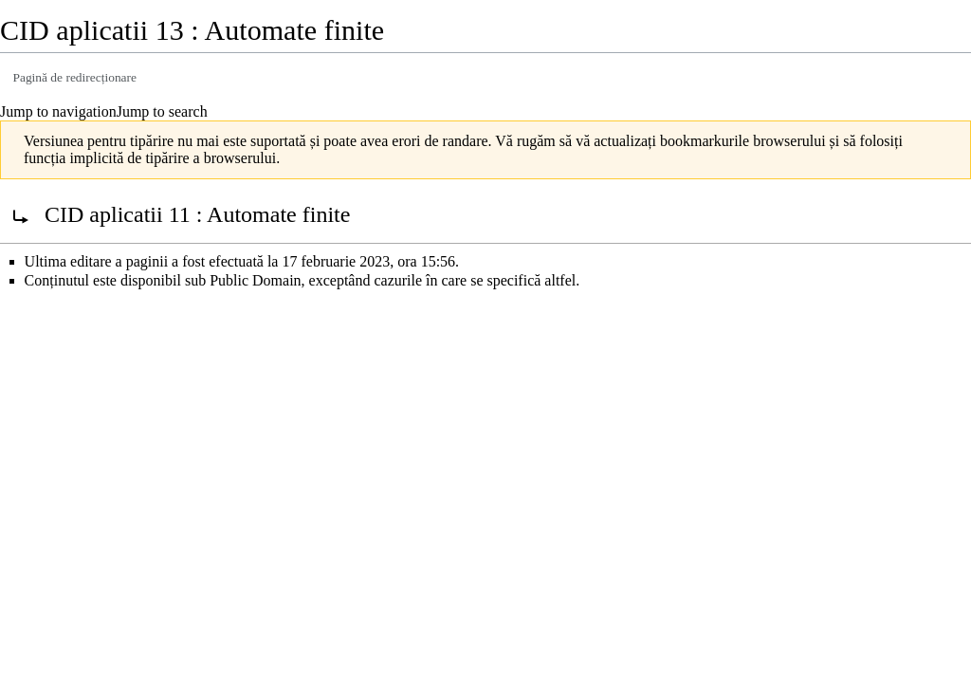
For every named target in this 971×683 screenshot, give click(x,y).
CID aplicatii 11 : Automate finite (197, 214)
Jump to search (162, 111)
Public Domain (255, 280)
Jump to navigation (58, 111)
